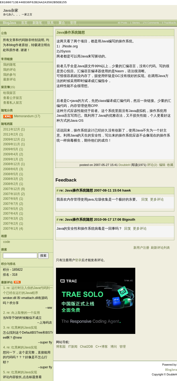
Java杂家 (10, 10)
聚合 (62, 22)
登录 (78, 260)
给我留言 (9, 93)
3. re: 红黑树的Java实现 (20, 327)
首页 (24, 22)
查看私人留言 (12, 103)
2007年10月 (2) (14, 194)
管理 (73, 22)
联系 (50, 22)
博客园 (61, 346)
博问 (113, 346)
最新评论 (9, 79)
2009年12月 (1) (14, 139)
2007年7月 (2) (13, 204)
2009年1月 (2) (13, 159)
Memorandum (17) (27, 116)
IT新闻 (72, 346)
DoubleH (125, 164)
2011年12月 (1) (14, 129)
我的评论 (9, 69)
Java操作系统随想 (71, 32)
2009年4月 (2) (13, 154)
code (6, 242)
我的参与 (9, 74)
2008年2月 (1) (13, 184)
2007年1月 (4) (13, 228)
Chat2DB (86, 346)
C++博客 (101, 346)
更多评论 (157, 199)
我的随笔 (9, 64)
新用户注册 (141, 248)
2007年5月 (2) (13, 209)
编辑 (162, 164)
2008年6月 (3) (13, 169)
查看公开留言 (12, 98)
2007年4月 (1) (13, 213)
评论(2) (152, 164)
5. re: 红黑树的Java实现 (20, 372)
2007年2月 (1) (13, 223)
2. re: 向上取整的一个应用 (21, 313)
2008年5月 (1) (13, 174)
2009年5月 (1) (13, 149)
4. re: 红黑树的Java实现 (20, 347)
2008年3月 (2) (13, 179)
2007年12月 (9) (14, 189)
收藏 (170, 164)
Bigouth (128, 219)
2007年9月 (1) (13, 199)
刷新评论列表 (160, 248)
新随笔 (37, 22)
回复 (144, 199)
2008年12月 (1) (14, 164)
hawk (126, 190)
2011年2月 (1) (13, 134)
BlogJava (9, 22)
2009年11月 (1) (14, 144)
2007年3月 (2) (13, 218)
